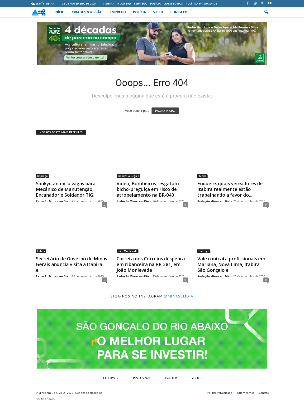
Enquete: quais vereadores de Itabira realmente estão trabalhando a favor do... (230, 189)
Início (59, 12)
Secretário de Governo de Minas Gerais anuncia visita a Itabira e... (71, 264)
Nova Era (124, 3)
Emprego (140, 3)
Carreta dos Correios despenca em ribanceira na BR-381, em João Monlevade (151, 264)
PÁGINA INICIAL (165, 110)
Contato (178, 12)
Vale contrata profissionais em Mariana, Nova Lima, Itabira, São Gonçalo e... (231, 264)
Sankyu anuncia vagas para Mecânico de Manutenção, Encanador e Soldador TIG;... (66, 189)
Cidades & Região (87, 12)
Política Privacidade (201, 3)
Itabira (108, 3)
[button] (266, 12)
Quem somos (173, 3)
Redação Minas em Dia (52, 201)
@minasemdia (178, 296)
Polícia (155, 3)
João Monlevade (127, 251)
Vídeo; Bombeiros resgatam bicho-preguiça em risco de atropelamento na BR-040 (148, 189)
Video (158, 12)
